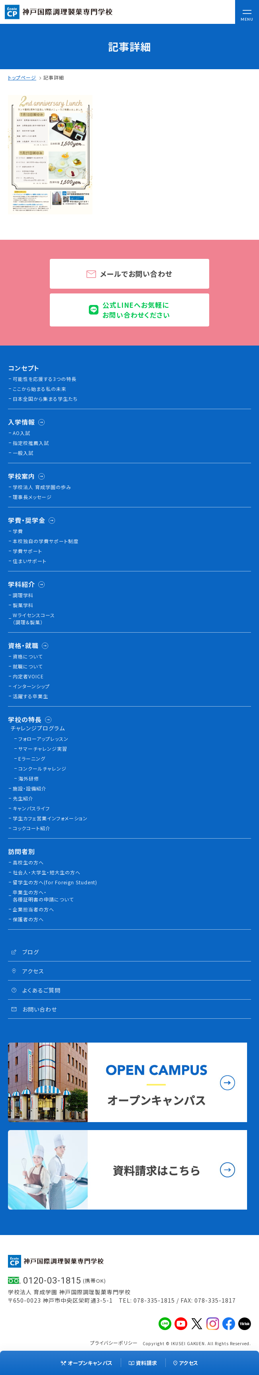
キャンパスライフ (31, 808)
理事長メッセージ (32, 496)
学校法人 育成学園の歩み (42, 487)
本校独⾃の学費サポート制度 (45, 541)
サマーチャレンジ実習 (42, 748)
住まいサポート (30, 560)
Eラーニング (31, 758)
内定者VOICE (28, 676)
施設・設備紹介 (30, 788)
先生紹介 (23, 798)
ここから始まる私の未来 (40, 388)
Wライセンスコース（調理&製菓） (34, 618)
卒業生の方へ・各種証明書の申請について (43, 896)
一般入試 (23, 452)
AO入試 (21, 432)
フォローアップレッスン (43, 738)
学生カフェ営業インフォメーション (50, 818)
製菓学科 (23, 605)
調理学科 (23, 595)
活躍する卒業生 (30, 696)
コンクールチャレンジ (42, 768)
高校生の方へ (28, 862)
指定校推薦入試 (31, 442)
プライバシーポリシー (114, 1342)
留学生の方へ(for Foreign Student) (55, 882)
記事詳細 (53, 77)
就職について (28, 666)
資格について (28, 656)
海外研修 (28, 778)
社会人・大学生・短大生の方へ (46, 872)
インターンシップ (31, 686)
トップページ (22, 77)
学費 (18, 531)
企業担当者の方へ (33, 909)
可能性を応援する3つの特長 (45, 378)
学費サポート (27, 551)
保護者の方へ (28, 919)
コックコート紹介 (32, 828)
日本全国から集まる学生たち (45, 398)
